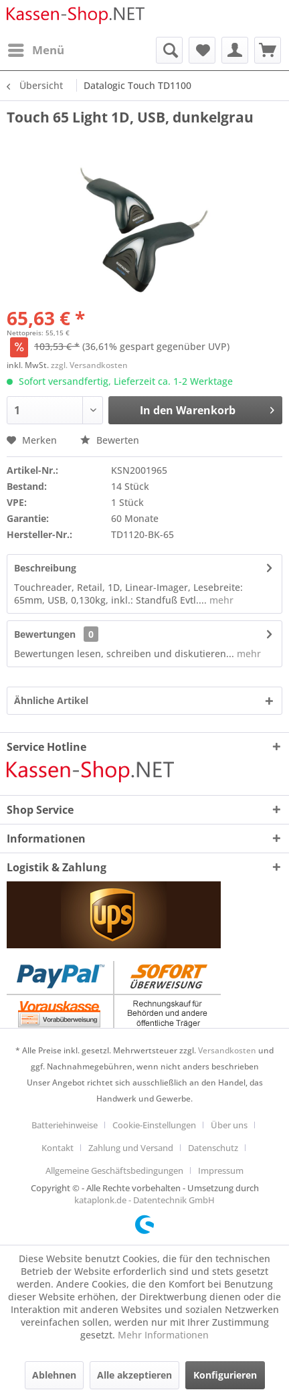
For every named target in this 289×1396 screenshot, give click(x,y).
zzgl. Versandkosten (89, 365)
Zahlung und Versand (130, 1148)
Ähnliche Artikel (51, 700)
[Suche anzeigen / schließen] (169, 50)
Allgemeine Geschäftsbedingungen (114, 1170)
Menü (36, 48)
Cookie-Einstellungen (154, 1125)
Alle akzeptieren (134, 1375)
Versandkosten (227, 1050)
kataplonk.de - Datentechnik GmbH (144, 1200)
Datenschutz (213, 1148)
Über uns (229, 1125)
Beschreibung (45, 567)
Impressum (221, 1170)
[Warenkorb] (267, 50)
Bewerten (109, 440)
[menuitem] (35, 50)
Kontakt (57, 1148)
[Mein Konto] (234, 50)
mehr (220, 600)
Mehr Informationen (163, 1334)
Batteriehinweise (64, 1125)
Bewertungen (45, 634)
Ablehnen (54, 1375)
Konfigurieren (225, 1375)
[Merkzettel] (202, 50)
